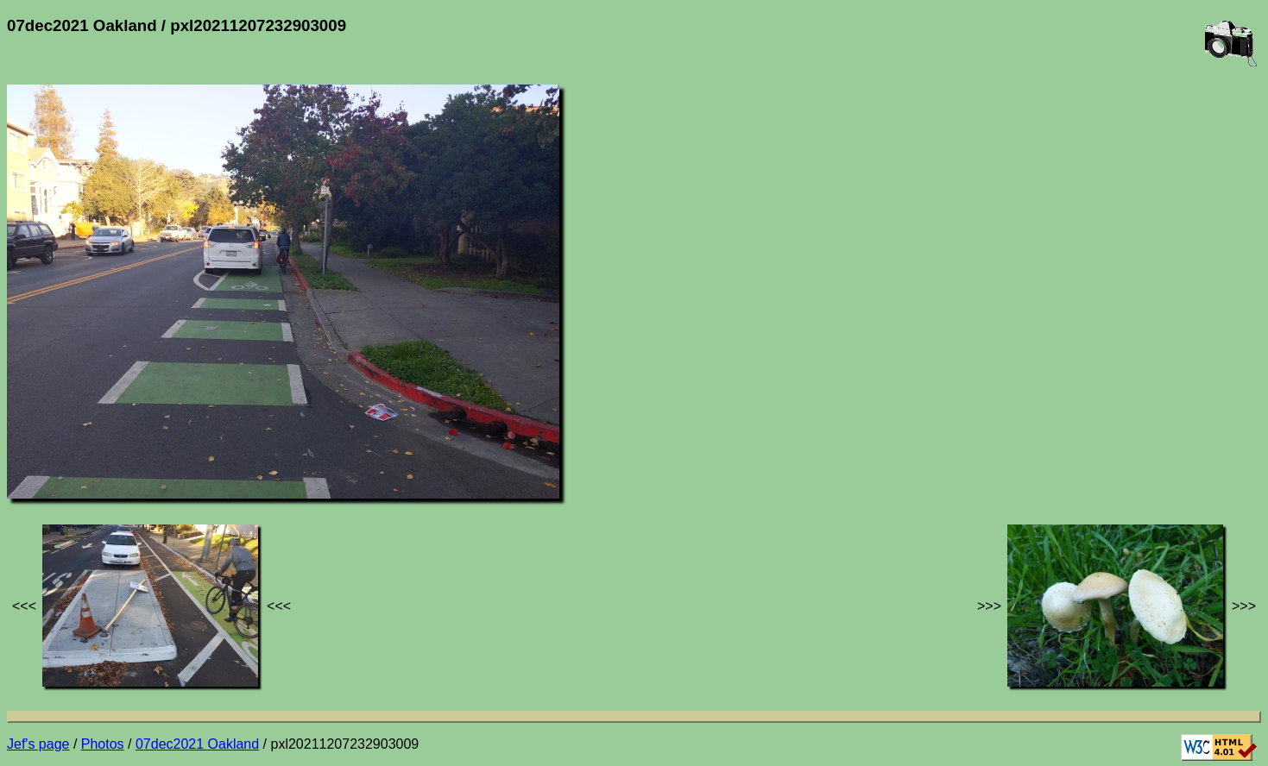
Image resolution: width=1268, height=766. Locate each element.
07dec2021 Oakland (197, 744)
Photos (102, 744)
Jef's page (38, 744)
